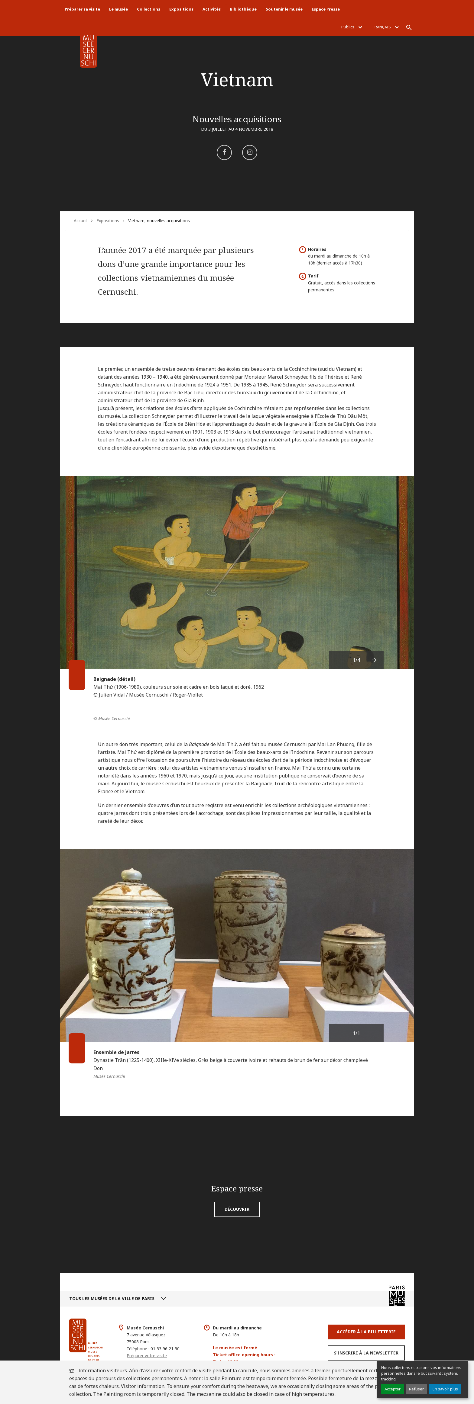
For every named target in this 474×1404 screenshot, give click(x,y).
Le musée (118, 9)
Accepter (393, 1389)
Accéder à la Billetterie (366, 1332)
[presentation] (374, 660)
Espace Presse (326, 9)
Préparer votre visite (147, 1355)
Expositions (181, 9)
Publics (351, 27)
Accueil (80, 220)
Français (386, 27)
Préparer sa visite (82, 9)
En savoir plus (445, 1389)
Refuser (416, 1389)
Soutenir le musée (284, 9)
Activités (212, 9)
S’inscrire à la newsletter (366, 1353)
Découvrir (237, 1209)
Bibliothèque (243, 9)
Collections (148, 9)
